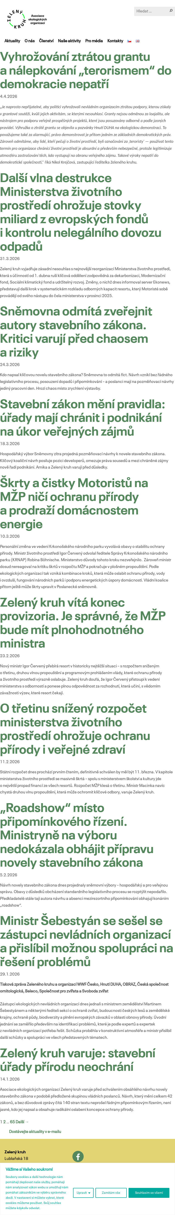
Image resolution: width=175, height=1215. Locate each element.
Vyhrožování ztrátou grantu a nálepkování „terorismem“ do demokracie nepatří (86, 71)
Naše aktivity (69, 41)
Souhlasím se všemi (149, 1192)
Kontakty (115, 41)
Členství (46, 41)
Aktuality (12, 41)
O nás (30, 41)
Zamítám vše (111, 1192)
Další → (22, 1122)
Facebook (78, 1156)
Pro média (94, 41)
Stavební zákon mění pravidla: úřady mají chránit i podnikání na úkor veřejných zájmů (82, 419)
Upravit (82, 1192)
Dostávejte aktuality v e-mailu (35, 1132)
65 (12, 1122)
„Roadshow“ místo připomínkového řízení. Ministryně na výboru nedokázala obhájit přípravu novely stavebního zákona (77, 836)
